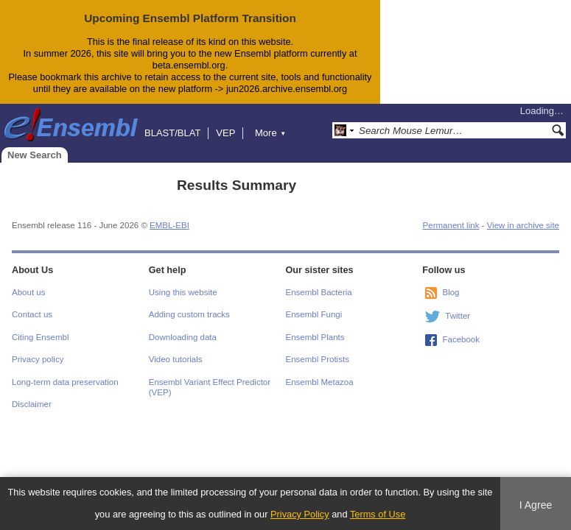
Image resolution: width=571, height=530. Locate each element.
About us (28, 292)
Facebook (461, 339)
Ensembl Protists (317, 359)
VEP (225, 132)
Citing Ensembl (40, 337)
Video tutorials (176, 359)
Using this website (183, 292)
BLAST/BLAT (172, 132)
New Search (34, 154)
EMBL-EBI (169, 225)
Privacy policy (37, 359)
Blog (450, 292)
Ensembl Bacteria (319, 292)
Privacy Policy (299, 514)
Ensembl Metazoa (320, 382)
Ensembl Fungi (314, 314)
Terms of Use (377, 514)
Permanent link (451, 225)
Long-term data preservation (65, 382)
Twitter (457, 315)
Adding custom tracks (189, 314)
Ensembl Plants (315, 337)
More (270, 132)
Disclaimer (32, 404)
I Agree (536, 505)
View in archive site (523, 225)
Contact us (32, 314)
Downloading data (183, 337)
